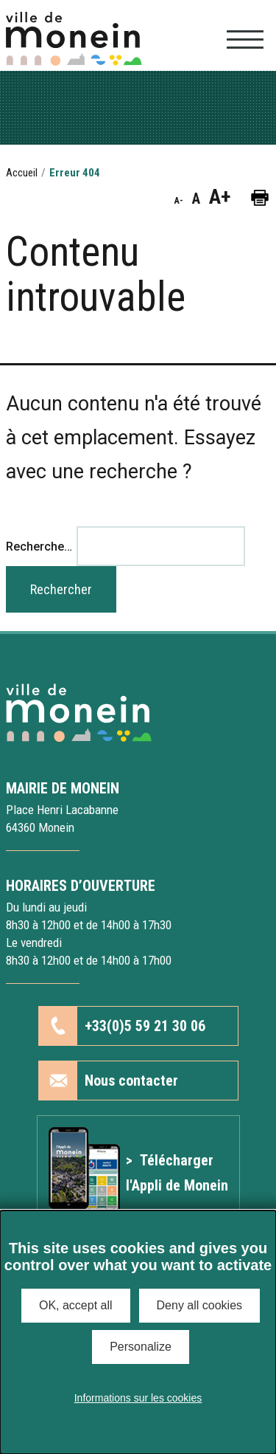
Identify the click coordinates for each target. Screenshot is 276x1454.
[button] (260, 196)
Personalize (140, 1346)
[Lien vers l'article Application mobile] (138, 1173)
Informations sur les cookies (138, 1398)
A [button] (196, 198)
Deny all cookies (200, 1305)
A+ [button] (219, 197)
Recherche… (39, 547)
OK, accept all (76, 1305)
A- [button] (178, 201)
